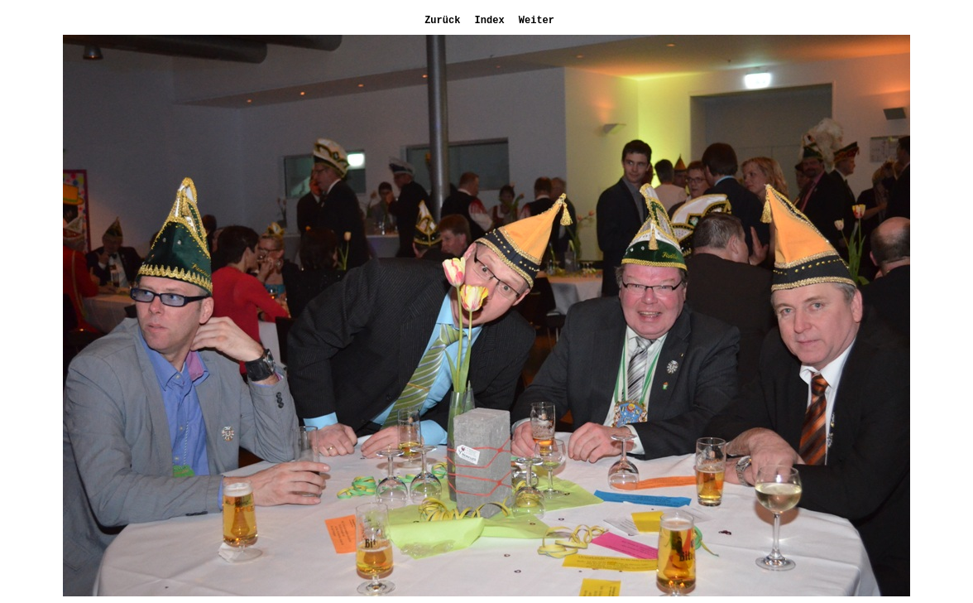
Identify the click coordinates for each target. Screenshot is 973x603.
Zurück (439, 21)
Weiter (533, 21)
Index (486, 21)
